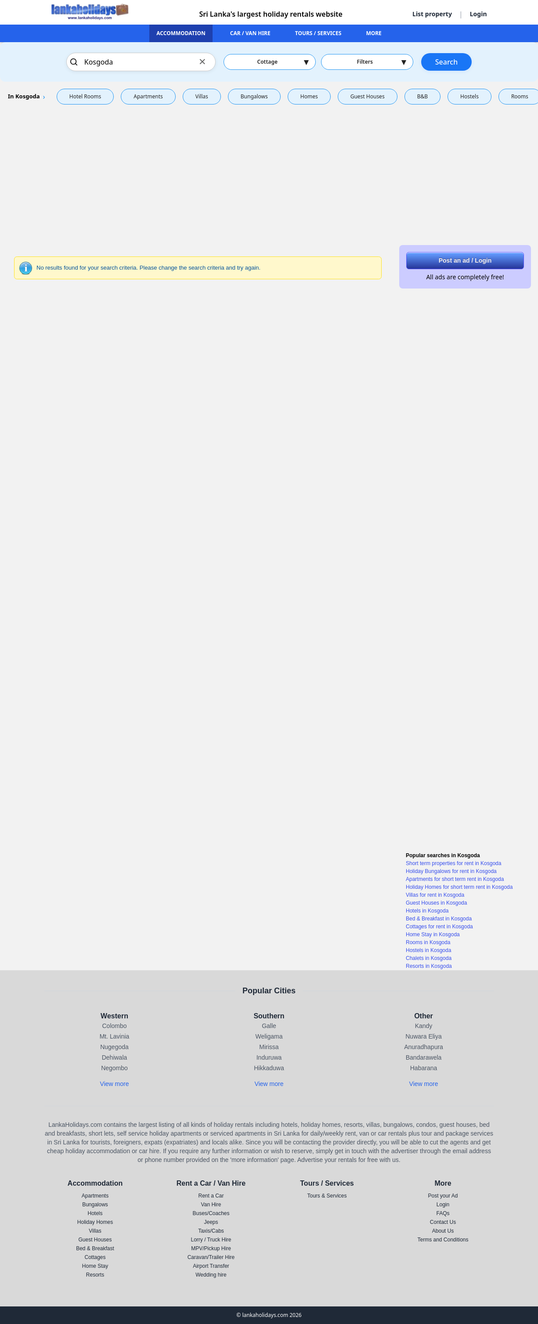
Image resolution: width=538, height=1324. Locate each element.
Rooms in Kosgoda (428, 942)
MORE (373, 33)
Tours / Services (327, 1183)
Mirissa (268, 1046)
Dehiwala (114, 1057)
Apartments (148, 96)
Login (478, 14)
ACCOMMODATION (180, 33)
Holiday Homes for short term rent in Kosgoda (459, 887)
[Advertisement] (269, 173)
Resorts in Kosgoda (429, 966)
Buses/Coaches (210, 1213)
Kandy (424, 1025)
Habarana (423, 1067)
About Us (443, 1231)
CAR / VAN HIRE (250, 33)
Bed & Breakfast (95, 1248)
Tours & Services (327, 1196)
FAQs (442, 1213)
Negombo (114, 1067)
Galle (269, 1025)
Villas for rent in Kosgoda (435, 895)
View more (114, 1083)
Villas (201, 96)
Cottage (282, 62)
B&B (422, 96)
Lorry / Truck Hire (211, 1240)
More (442, 1183)
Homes (309, 96)
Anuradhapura (423, 1046)
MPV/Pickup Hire (211, 1248)
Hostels (469, 96)
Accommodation (95, 1183)
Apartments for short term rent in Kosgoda (455, 879)
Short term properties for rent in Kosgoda (453, 863)
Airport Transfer (211, 1266)
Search (446, 62)
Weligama (269, 1036)
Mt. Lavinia (115, 1036)
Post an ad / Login (465, 260)
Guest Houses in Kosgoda (436, 903)
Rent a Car (211, 1196)
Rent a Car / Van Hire (211, 1183)
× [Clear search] (202, 61)
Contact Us (443, 1222)
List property (432, 14)
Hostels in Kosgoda (428, 950)
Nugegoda (114, 1046)
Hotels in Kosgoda (427, 911)
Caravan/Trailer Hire (211, 1257)
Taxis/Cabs (211, 1231)
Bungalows (254, 96)
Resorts (95, 1275)
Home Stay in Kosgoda (433, 934)
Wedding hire (211, 1275)
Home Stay (95, 1266)
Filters (381, 62)
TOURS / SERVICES (318, 33)
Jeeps (211, 1222)
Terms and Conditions (442, 1240)
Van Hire (211, 1204)
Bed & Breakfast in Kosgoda (439, 919)
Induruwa (269, 1057)
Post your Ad (443, 1196)
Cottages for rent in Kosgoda (439, 927)
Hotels (94, 1213)
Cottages (94, 1257)
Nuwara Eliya (423, 1036)
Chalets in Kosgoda (428, 958)
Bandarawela (424, 1057)
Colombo (114, 1025)
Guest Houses (367, 96)
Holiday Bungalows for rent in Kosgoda (451, 871)
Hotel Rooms (85, 96)
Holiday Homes (95, 1222)
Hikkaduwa (269, 1067)
